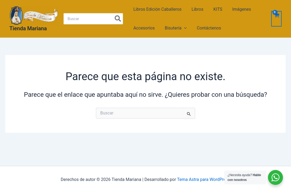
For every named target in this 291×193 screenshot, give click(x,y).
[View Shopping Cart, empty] (276, 19)
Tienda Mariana (28, 28)
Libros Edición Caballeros (157, 9)
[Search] (118, 18)
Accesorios (143, 28)
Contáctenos (205, 28)
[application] (182, 28)
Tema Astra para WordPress (203, 179)
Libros (195, 9)
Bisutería (174, 28)
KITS (214, 9)
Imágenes (236, 9)
